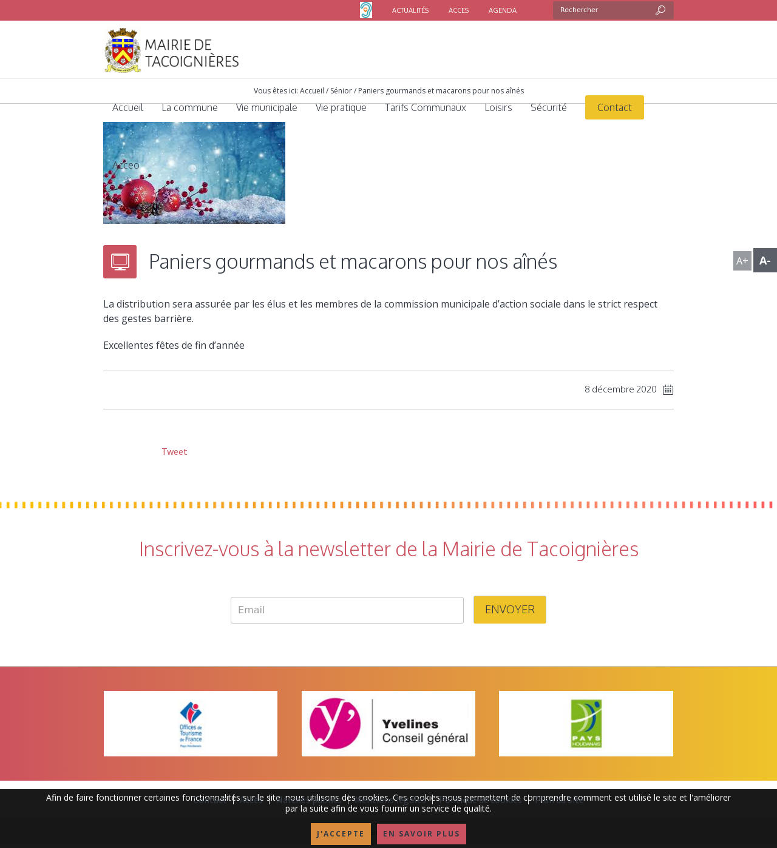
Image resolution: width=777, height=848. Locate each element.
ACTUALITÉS (410, 10)
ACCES (459, 10)
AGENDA (503, 10)
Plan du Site (559, 799)
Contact (210, 799)
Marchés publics (309, 799)
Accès (251, 799)
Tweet (174, 451)
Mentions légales (390, 799)
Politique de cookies (480, 799)
